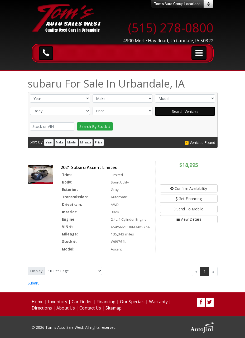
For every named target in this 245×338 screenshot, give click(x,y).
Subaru (34, 283)
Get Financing (188, 198)
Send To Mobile (188, 208)
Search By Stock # (95, 126)
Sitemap (113, 308)
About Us (65, 308)
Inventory (57, 302)
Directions (42, 308)
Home (38, 302)
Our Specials (132, 302)
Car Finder (82, 302)
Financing (106, 302)
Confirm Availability (188, 188)
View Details (188, 219)
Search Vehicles (185, 111)
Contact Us (90, 308)
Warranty (158, 302)
